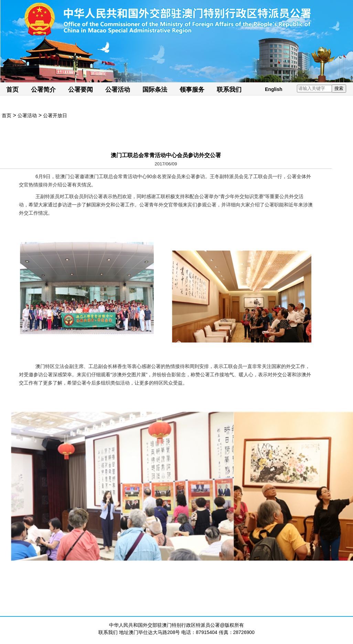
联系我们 (229, 89)
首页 (12, 89)
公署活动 (117, 89)
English (273, 89)
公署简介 (43, 89)
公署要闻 (80, 89)
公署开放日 (55, 115)
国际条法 (154, 89)
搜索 (338, 88)
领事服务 (192, 89)
